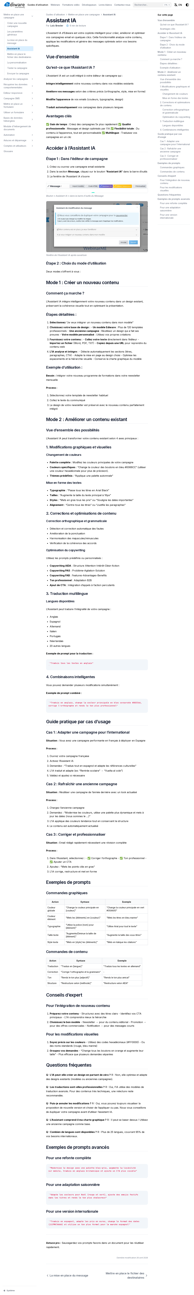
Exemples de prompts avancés (174, 199)
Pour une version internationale (168, 216)
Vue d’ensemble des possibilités (170, 81)
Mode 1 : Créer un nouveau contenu (172, 53)
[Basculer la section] (32, 16)
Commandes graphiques (172, 167)
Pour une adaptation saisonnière (170, 209)
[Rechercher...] (152, 4)
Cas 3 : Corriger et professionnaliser (169, 157)
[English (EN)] (178, 5)
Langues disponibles (172, 125)
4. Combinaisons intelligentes (174, 129)
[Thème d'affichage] (187, 5)
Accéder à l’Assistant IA (170, 33)
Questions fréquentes (169, 194)
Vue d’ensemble (166, 20)
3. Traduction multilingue (172, 121)
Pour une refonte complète (173, 203)
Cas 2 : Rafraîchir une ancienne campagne (170, 150)
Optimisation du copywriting (176, 117)
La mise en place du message (67, 1275)
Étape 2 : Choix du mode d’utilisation (172, 46)
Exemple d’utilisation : (170, 67)
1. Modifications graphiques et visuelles (175, 88)
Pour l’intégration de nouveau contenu (175, 181)
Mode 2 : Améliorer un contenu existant (169, 73)
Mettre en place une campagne (84, 14)
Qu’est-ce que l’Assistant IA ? (174, 24)
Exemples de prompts (169, 163)
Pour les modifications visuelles (171, 189)
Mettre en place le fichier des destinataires (127, 1275)
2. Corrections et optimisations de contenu (175, 104)
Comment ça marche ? (171, 59)
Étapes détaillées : (169, 63)
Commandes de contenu (172, 171)
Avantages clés (167, 29)
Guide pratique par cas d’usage (170, 135)
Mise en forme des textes (175, 98)
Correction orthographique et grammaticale (175, 111)
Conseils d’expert (167, 176)
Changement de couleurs (175, 94)
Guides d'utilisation (55, 14)
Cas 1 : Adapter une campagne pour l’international (175, 143)
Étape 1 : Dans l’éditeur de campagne (173, 39)
